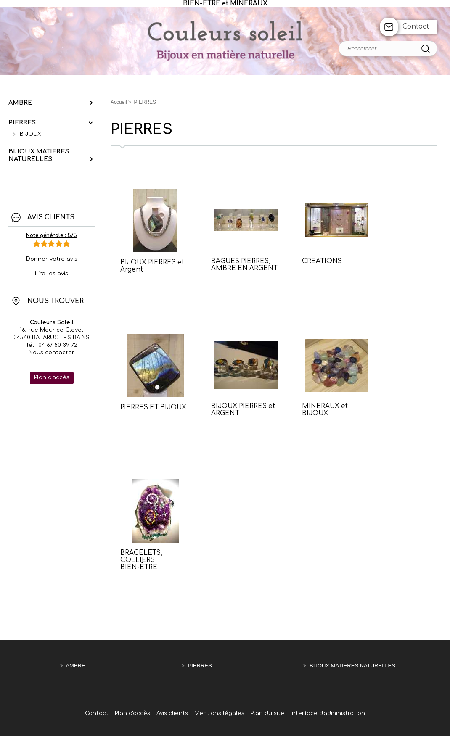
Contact (415, 26)
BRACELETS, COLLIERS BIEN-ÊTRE (141, 560)
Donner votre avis (51, 259)
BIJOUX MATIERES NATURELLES (352, 665)
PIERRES (200, 665)
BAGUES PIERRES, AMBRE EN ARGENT (244, 265)
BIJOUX (30, 134)
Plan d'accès (132, 713)
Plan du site (267, 713)
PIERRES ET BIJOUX (153, 407)
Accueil (119, 102)
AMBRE (75, 665)
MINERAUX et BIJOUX (325, 410)
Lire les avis (51, 274)
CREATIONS (322, 261)
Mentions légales (219, 713)
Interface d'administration (328, 713)
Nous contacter (51, 353)
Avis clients (172, 713)
